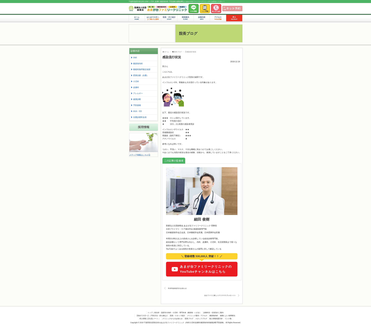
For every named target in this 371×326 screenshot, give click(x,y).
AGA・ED (137, 111)
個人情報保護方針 (216, 319)
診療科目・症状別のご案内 (214, 313)
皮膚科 (136, 87)
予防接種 (137, 105)
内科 (135, 58)
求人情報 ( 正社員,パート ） (149, 319)
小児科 (136, 81)
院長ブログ (189, 319)
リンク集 (229, 319)
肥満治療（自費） (141, 75)
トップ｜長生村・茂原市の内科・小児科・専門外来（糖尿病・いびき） (174, 313)
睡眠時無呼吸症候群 (141, 69)
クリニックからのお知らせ (172, 319)
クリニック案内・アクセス (197, 316)
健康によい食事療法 (228, 316)
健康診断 (137, 99)
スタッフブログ (201, 319)
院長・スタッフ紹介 (177, 316)
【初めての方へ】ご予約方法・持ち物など (151, 316)
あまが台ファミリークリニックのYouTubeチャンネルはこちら (202, 269)
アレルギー (138, 93)
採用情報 (143, 127)
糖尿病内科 (138, 64)
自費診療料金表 (140, 117)
